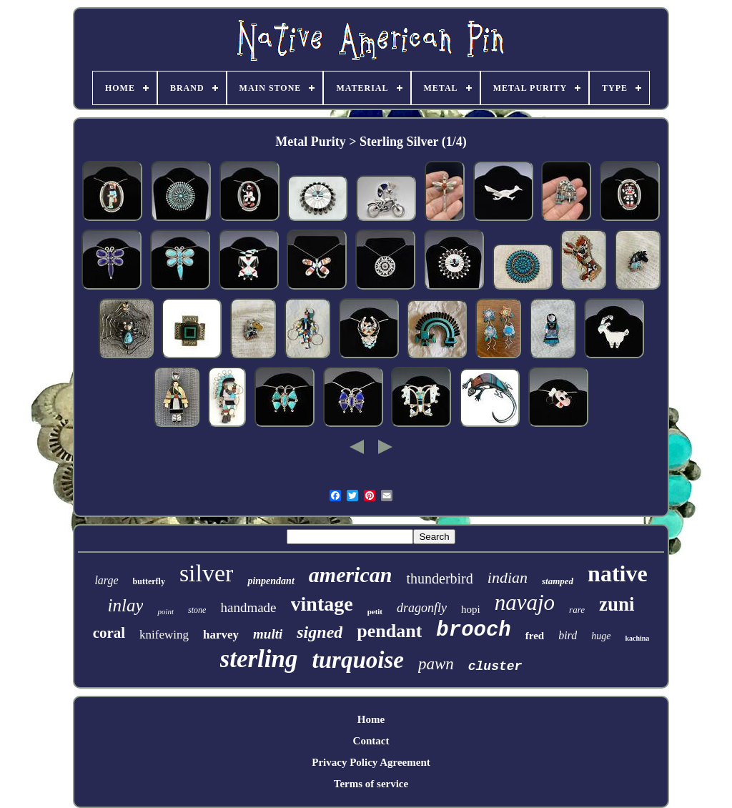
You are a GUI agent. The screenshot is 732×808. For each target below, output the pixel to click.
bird (567, 635)
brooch (473, 630)
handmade (248, 607)
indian (508, 577)
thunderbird (439, 578)
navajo (525, 602)
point (165, 611)
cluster (495, 666)
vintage (322, 604)
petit (374, 611)
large (106, 580)
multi (267, 633)
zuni (617, 604)
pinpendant (270, 581)
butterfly (149, 581)
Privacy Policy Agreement (371, 762)
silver (206, 573)
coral (109, 632)
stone (197, 610)
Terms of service (371, 783)
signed (319, 632)
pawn (436, 664)
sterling (259, 659)
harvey (221, 634)
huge (600, 636)
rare (577, 609)
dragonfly (422, 608)
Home (371, 719)
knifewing (164, 634)
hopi (470, 609)
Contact (371, 741)
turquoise (358, 660)
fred (534, 635)
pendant (389, 631)
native (618, 573)
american (350, 574)
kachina (637, 638)
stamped (557, 581)
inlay (125, 605)
